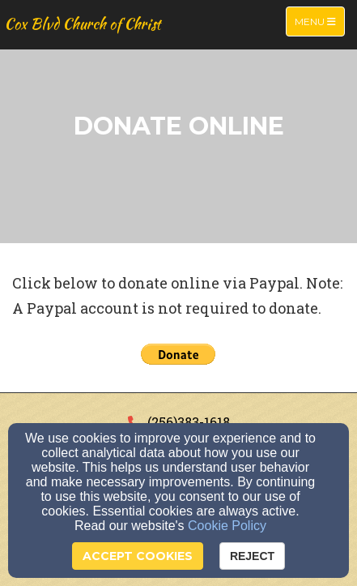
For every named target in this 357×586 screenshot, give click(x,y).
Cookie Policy (227, 526)
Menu (319, 21)
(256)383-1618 (188, 421)
